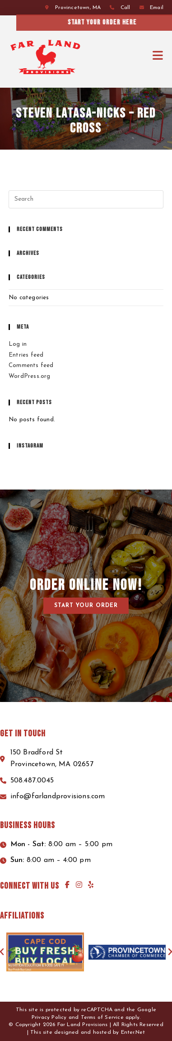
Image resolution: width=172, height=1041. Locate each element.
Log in (18, 344)
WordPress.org (30, 376)
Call (125, 7)
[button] (86, 606)
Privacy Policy (49, 1017)
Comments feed (31, 365)
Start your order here (129, 22)
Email (156, 7)
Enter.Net (133, 1032)
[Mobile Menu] (158, 56)
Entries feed (26, 355)
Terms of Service (102, 1017)
